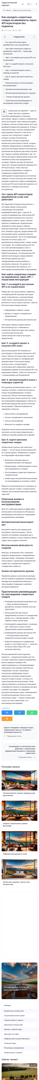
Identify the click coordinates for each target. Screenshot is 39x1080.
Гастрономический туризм (14, 1016)
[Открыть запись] (19, 784)
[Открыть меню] (36, 4)
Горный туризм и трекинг (13, 1020)
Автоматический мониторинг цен (19, 89)
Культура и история (11, 1034)
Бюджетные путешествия (14, 1011)
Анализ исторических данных (18, 97)
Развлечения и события (13, 1053)
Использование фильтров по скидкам (21, 93)
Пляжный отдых (10, 1043)
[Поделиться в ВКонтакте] (7, 712)
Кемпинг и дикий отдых (13, 1029)
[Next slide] (33, 995)
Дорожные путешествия (13, 1025)
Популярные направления (14, 1048)
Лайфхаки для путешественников (16, 1039)
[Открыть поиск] (23, 4)
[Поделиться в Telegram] (19, 712)
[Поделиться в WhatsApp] (32, 712)
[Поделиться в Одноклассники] (7, 718)
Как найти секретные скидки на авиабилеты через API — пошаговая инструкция (17, 51)
